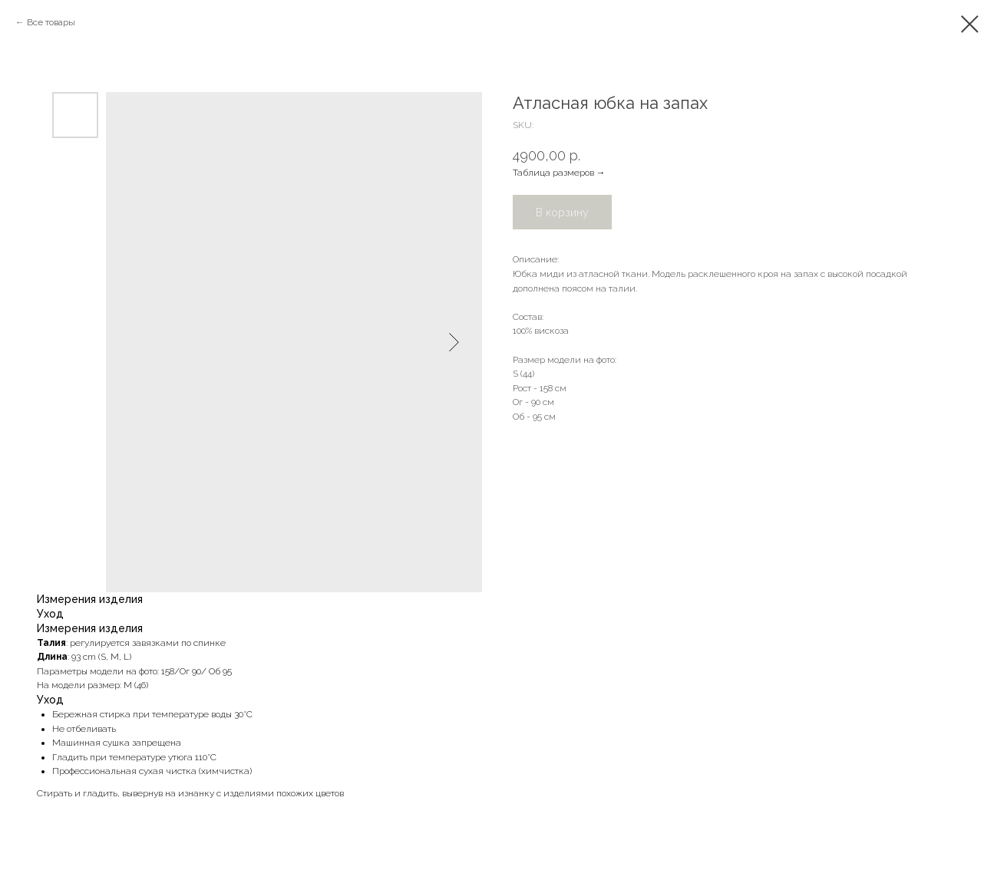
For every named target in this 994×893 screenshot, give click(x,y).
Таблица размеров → (559, 172)
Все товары (51, 22)
